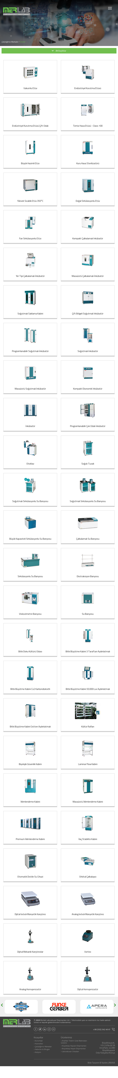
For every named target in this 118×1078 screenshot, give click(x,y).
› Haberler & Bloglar (42, 1061)
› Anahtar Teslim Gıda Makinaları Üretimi (74, 1053)
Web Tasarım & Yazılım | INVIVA (101, 1074)
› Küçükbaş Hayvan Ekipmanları (73, 1058)
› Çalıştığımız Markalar (43, 1058)
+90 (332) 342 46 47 (104, 1041)
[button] (3, 1018)
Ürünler (22, 41)
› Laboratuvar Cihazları (70, 1063)
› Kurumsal (38, 1052)
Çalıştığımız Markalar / (10, 41)
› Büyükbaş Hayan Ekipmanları (73, 1060)
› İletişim (37, 1064)
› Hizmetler (38, 1055)
